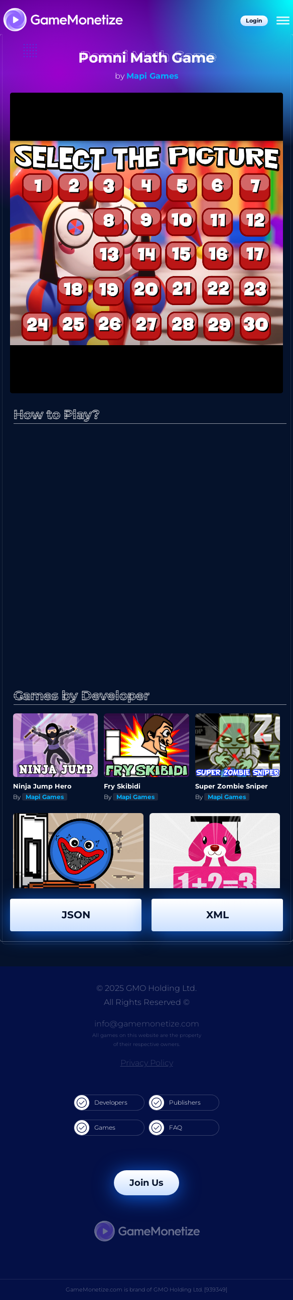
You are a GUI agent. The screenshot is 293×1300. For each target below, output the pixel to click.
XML (217, 915)
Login (254, 20)
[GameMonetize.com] (62, 21)
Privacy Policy (146, 1063)
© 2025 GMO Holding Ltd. (146, 988)
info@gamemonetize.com (146, 1023)
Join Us (146, 1182)
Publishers (175, 1102)
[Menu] (282, 21)
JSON (76, 915)
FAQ (165, 1127)
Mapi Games (152, 76)
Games (94, 1127)
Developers (100, 1102)
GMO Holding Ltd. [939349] (190, 1289)
